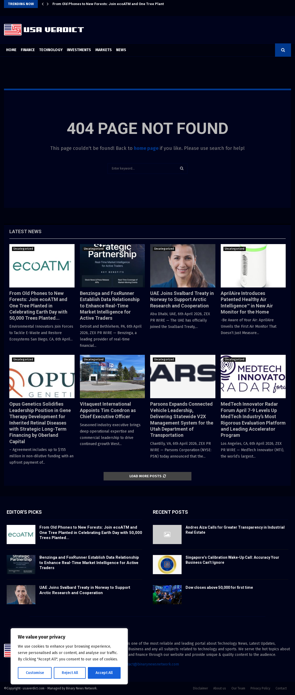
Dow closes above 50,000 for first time (219, 587)
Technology (51, 50)
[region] (69, 656)
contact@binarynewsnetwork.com (150, 664)
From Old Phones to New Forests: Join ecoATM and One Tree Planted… (111, 4)
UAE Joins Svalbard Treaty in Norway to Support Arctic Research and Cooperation (182, 299)
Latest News (25, 231)
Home (11, 50)
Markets (103, 50)
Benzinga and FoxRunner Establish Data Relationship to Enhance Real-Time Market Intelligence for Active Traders (110, 305)
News (121, 50)
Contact (281, 688)
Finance (28, 50)
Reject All (70, 673)
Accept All (104, 673)
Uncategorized (23, 248)
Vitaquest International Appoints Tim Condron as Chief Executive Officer (108, 410)
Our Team (238, 688)
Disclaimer (200, 688)
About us (219, 688)
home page (146, 148)
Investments (79, 50)
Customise (35, 673)
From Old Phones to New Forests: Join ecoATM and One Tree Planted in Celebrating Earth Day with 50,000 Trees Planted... (38, 305)
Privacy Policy (260, 688)
